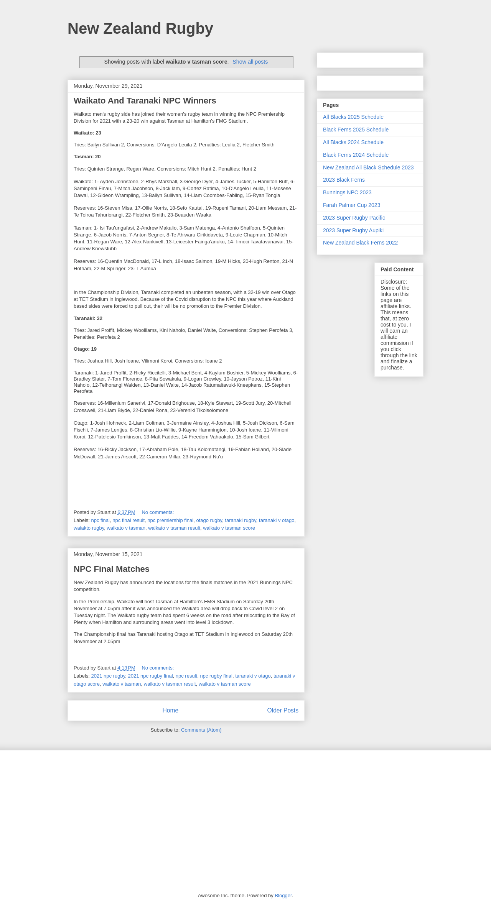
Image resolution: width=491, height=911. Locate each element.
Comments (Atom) (201, 730)
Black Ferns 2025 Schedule (356, 129)
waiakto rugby (89, 528)
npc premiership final (170, 520)
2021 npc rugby (108, 676)
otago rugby (209, 520)
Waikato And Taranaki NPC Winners (145, 100)
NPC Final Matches (112, 569)
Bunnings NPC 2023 (347, 192)
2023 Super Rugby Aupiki (353, 230)
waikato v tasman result (174, 528)
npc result (186, 676)
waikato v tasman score (229, 528)
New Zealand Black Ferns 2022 (360, 243)
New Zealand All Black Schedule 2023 (368, 167)
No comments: (158, 512)
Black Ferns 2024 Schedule (356, 155)
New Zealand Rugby (140, 28)
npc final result (128, 520)
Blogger (283, 895)
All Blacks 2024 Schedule (353, 142)
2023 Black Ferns (344, 180)
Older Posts (282, 710)
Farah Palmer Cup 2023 (351, 205)
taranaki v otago (277, 520)
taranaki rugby (240, 520)
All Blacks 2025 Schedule (353, 117)
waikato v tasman (126, 528)
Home (170, 710)
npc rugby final (216, 676)
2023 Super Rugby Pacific (354, 218)
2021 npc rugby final (150, 676)
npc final (100, 520)
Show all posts (250, 62)
